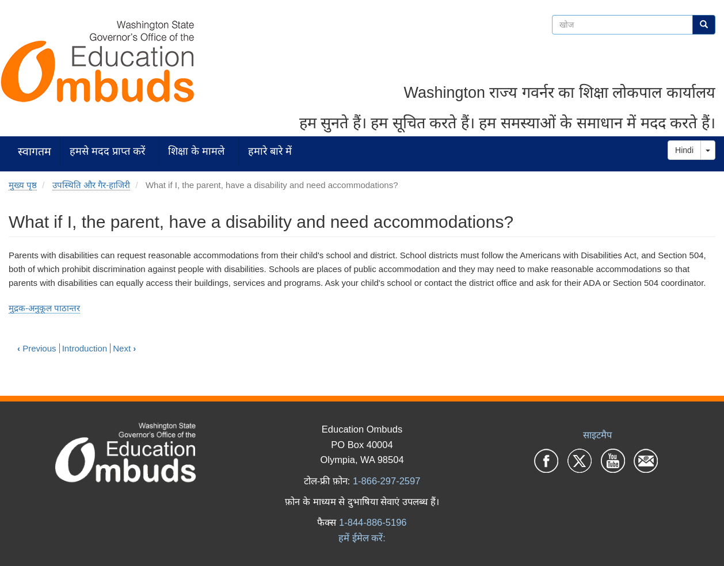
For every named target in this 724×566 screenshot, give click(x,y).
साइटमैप (597, 435)
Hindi (684, 150)
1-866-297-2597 (386, 481)
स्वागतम (34, 151)
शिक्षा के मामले (196, 151)
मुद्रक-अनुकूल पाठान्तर (44, 308)
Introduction (84, 348)
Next (124, 348)
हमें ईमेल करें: (362, 538)
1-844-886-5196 (372, 522)
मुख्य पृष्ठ (23, 185)
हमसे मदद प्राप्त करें (107, 151)
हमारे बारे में (270, 151)
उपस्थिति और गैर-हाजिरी (91, 185)
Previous (36, 348)
